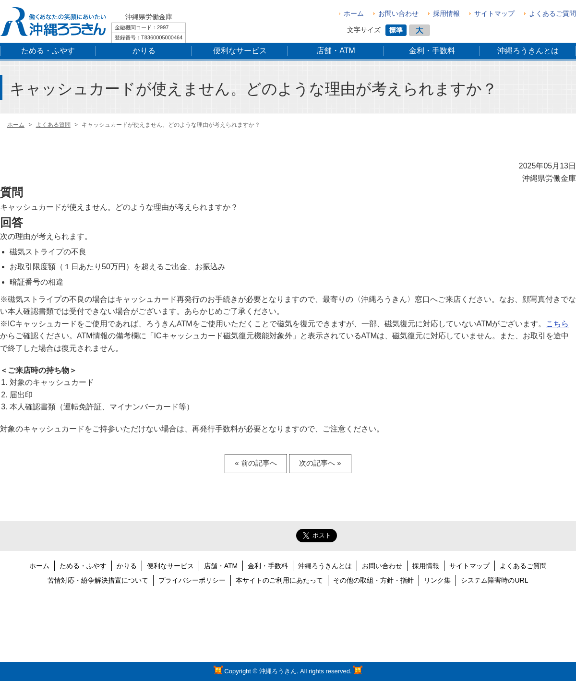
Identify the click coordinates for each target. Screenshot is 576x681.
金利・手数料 (268, 566)
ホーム (354, 13)
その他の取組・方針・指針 (373, 580)
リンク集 (437, 580)
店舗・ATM (221, 566)
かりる (127, 566)
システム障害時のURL (494, 580)
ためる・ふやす (83, 566)
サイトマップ (494, 13)
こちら (557, 324)
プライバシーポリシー (192, 580)
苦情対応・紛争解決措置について (98, 580)
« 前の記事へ (255, 463)
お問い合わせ (398, 13)
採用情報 (446, 13)
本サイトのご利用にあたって (279, 580)
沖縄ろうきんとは (325, 566)
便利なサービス (170, 566)
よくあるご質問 (552, 13)
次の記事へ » (320, 463)
